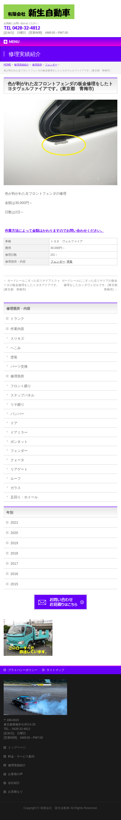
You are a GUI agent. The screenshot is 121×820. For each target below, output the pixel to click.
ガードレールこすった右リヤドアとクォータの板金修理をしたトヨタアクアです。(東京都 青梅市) (32, 285)
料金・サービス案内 (21, 756)
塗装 (69, 261)
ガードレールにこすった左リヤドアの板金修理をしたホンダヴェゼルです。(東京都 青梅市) (91, 285)
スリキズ (17, 339)
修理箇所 (17, 376)
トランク (17, 318)
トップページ (17, 747)
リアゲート (19, 469)
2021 (14, 522)
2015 (14, 584)
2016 (14, 574)
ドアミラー (19, 432)
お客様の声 (15, 774)
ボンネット (19, 442)
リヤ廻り (17, 404)
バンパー (17, 414)
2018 (14, 553)
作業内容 (17, 329)
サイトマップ (55, 670)
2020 (14, 533)
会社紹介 (14, 783)
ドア (13, 423)
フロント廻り (20, 386)
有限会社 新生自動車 (55, 808)
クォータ (17, 460)
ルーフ (15, 478)
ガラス (15, 488)
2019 (14, 543)
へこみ (15, 348)
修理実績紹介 (17, 765)
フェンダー (57, 261)
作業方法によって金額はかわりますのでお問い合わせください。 (54, 231)
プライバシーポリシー (22, 670)
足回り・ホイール (24, 497)
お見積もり (15, 791)
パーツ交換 (19, 366)
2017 (14, 563)
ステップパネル (22, 395)
